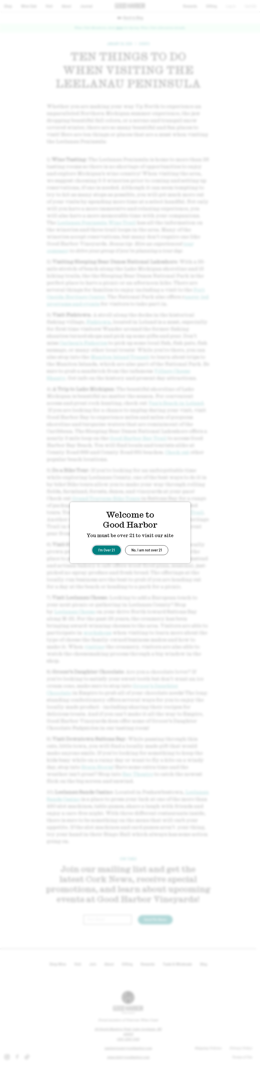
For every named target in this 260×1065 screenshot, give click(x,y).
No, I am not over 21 (146, 549)
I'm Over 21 (106, 549)
